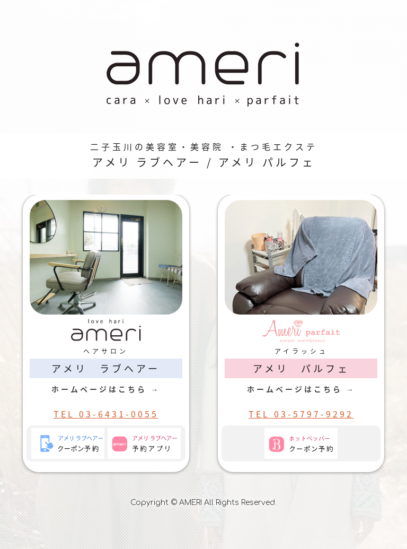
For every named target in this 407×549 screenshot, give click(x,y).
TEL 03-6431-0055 (106, 413)
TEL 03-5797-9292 (301, 413)
